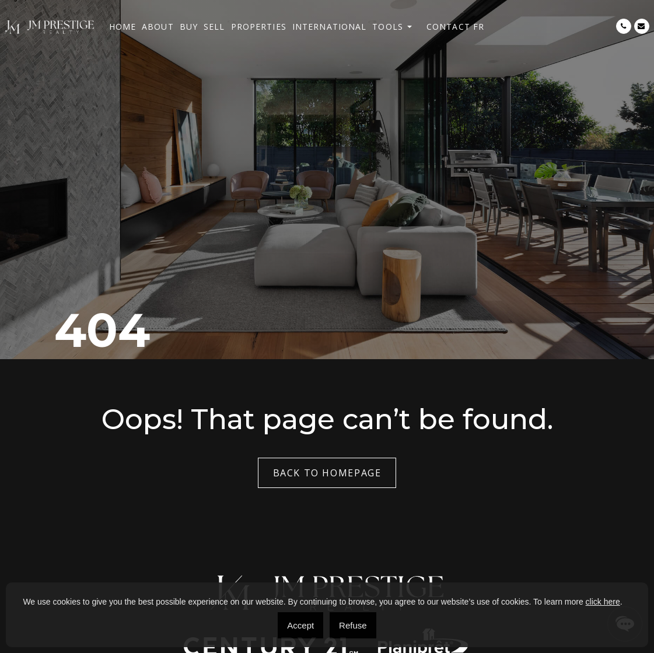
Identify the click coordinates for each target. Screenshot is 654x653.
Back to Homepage (327, 472)
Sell (214, 26)
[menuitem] (478, 26)
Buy (189, 26)
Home (122, 26)
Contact (448, 26)
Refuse (353, 625)
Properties (258, 26)
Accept (300, 625)
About (158, 26)
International (329, 26)
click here (603, 601)
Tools (387, 26)
